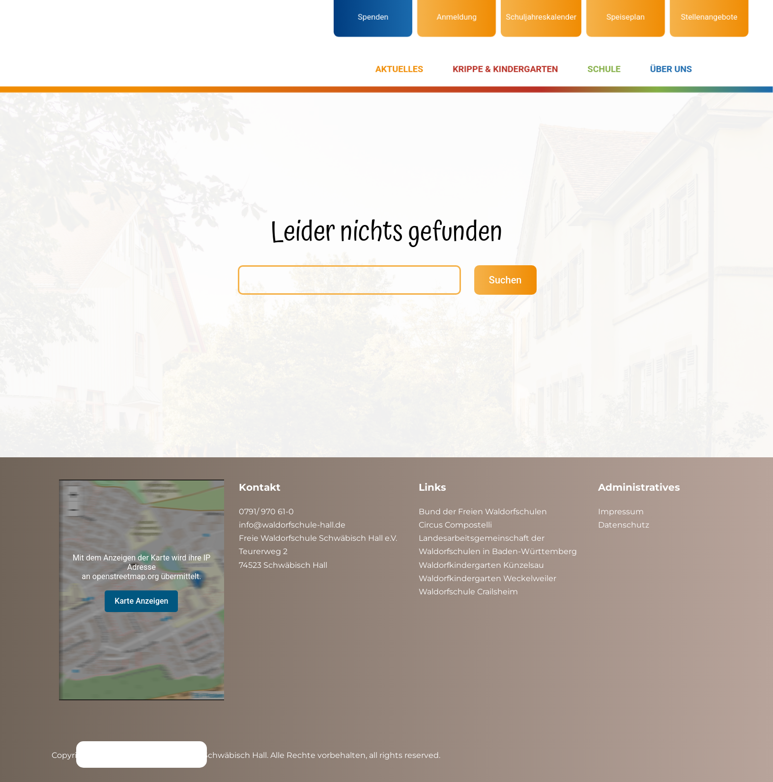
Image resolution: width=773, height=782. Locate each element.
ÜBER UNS (671, 69)
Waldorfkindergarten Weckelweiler (487, 578)
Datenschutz (623, 525)
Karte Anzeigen (141, 601)
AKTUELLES (399, 69)
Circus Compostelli (455, 525)
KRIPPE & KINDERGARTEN (505, 69)
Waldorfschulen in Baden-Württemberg (498, 551)
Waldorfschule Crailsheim (468, 591)
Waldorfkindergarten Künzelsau (481, 565)
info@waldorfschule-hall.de (292, 525)
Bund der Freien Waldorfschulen (483, 511)
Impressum (621, 511)
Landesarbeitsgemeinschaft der (481, 538)
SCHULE (604, 69)
